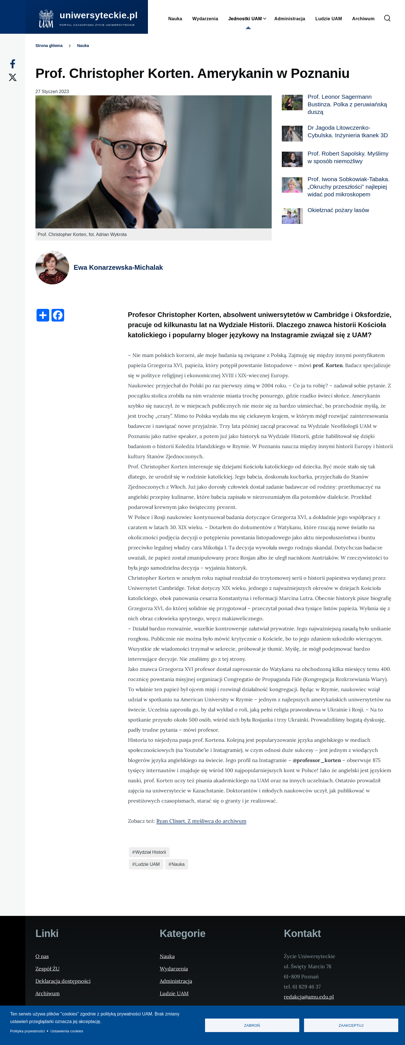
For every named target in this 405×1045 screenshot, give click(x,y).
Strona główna (48, 45)
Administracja (176, 981)
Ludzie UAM (147, 864)
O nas (42, 956)
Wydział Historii (150, 852)
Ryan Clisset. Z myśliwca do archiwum (201, 821)
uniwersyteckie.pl (99, 15)
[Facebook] (12, 63)
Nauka (83, 45)
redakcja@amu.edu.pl (309, 997)
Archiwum (47, 993)
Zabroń (252, 1025)
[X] (12, 77)
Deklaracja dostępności (63, 981)
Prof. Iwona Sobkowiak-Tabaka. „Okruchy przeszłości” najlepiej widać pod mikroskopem (349, 186)
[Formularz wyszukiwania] (387, 18)
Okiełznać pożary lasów (338, 210)
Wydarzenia (174, 968)
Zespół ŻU (47, 968)
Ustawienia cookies (67, 1031)
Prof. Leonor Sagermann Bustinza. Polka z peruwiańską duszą (347, 104)
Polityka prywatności (27, 1031)
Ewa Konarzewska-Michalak (118, 267)
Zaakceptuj (351, 1025)
